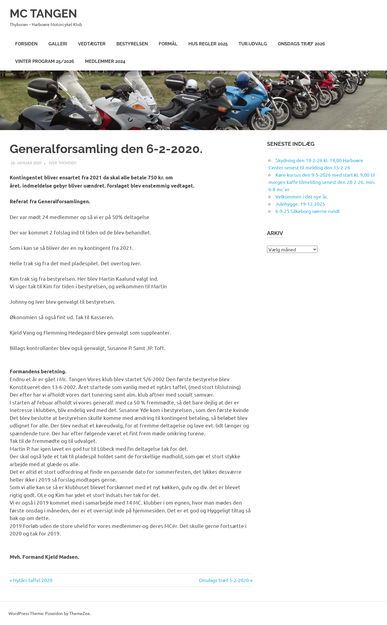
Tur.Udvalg (253, 44)
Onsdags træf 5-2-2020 (224, 580)
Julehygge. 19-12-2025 (300, 204)
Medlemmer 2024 (105, 61)
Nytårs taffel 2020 (32, 580)
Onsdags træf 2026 (301, 44)
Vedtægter (92, 44)
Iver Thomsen (62, 162)
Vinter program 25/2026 (44, 61)
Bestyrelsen (132, 44)
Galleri (57, 44)
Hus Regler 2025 (208, 44)
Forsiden (26, 44)
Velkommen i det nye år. (301, 196)
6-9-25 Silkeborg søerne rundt (307, 211)
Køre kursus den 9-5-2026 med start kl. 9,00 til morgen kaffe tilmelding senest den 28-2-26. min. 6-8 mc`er (321, 182)
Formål (168, 44)
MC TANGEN (43, 13)
